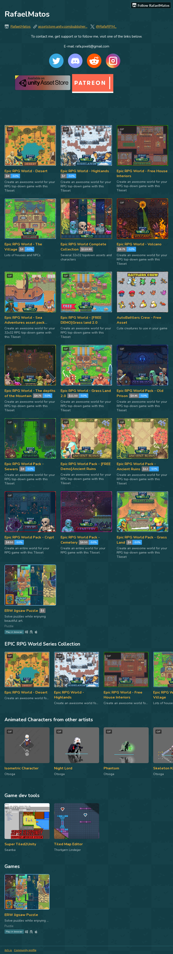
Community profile (25, 950)
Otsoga (10, 774)
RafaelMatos (20, 26)
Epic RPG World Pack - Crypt (29, 537)
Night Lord (63, 768)
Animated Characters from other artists (49, 720)
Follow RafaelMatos (150, 5)
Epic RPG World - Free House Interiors (123, 695)
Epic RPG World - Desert (26, 171)
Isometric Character (22, 768)
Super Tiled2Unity (20, 844)
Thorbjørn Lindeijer (67, 850)
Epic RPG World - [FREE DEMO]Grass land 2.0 (81, 320)
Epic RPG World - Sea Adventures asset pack (25, 320)
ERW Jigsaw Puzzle (21, 610)
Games (12, 866)
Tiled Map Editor (68, 844)
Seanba (10, 850)
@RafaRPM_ (106, 26)
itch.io (8, 950)
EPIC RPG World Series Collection (42, 644)
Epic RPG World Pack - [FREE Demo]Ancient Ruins (86, 466)
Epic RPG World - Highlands (85, 171)
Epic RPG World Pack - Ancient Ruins (136, 466)
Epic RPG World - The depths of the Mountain (30, 393)
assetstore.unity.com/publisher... (62, 26)
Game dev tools (22, 795)
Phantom (111, 768)
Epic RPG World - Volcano (139, 244)
